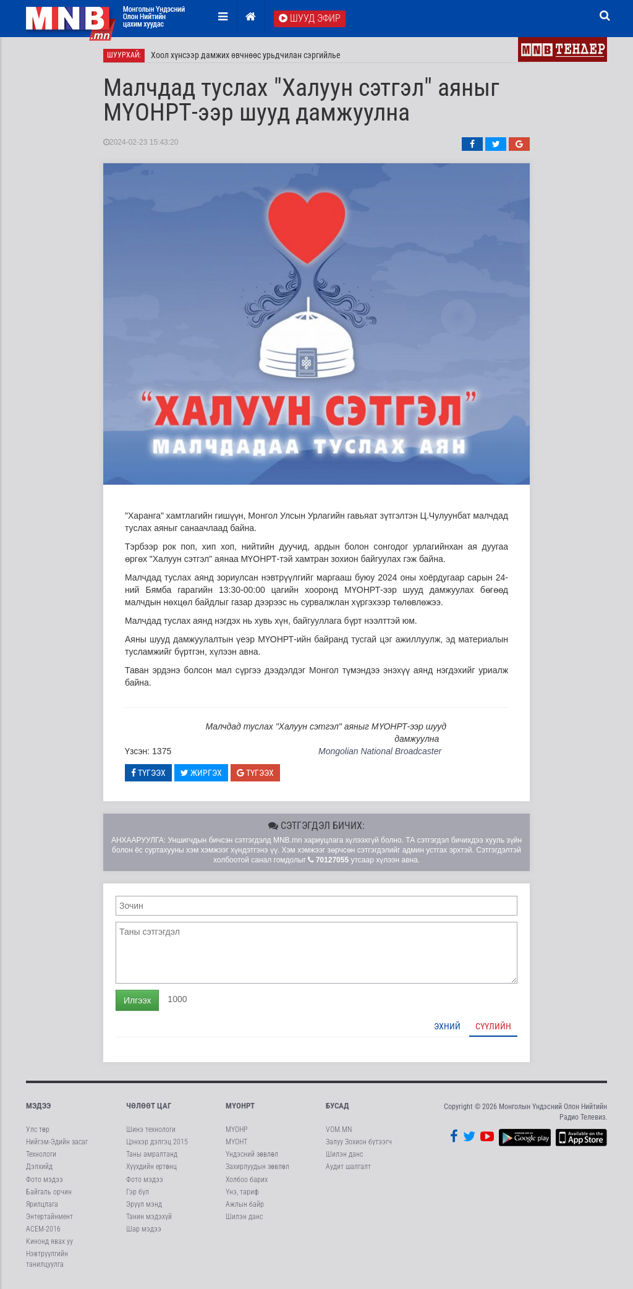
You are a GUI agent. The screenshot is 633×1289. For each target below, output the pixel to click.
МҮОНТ (236, 1142)
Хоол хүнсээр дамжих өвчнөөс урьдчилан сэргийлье (246, 56)
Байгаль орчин (49, 1192)
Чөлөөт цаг (148, 1105)
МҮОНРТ (240, 1105)
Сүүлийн (493, 1026)
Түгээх (148, 773)
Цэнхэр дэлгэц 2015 (157, 1142)
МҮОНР (236, 1130)
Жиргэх (201, 773)
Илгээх (137, 1000)
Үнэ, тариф (242, 1192)
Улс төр (37, 1130)
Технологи (41, 1155)
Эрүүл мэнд (144, 1204)
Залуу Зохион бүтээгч (359, 1142)
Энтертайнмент (49, 1217)
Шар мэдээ (143, 1229)
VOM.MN (339, 1130)
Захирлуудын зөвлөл (257, 1167)
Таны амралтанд (151, 1155)
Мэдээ (38, 1105)
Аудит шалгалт (348, 1167)
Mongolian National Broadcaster (379, 752)
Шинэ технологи (151, 1130)
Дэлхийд (39, 1167)
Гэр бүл (137, 1192)
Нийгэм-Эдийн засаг (57, 1142)
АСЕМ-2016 (43, 1229)
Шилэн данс (244, 1217)
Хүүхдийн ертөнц (151, 1167)
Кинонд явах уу (49, 1242)
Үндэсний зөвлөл (252, 1155)
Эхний (447, 1026)
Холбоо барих (247, 1179)
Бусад (337, 1105)
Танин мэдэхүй (149, 1217)
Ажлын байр (245, 1204)
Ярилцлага (42, 1204)
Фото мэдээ (44, 1179)
